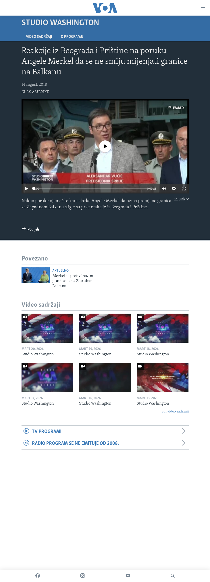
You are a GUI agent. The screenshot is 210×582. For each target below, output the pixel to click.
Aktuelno (60, 271)
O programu (72, 37)
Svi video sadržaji (175, 411)
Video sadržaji (39, 37)
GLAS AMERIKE (35, 92)
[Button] (30, 230)
